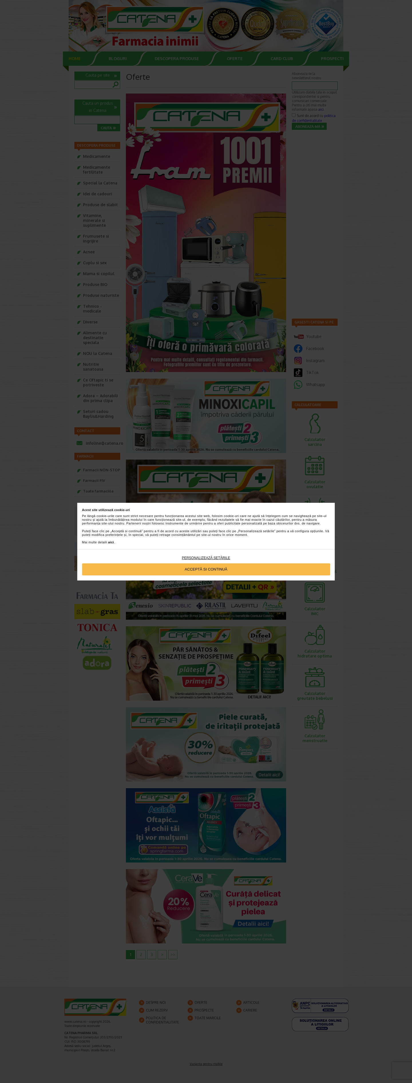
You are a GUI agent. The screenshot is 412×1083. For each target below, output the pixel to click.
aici (111, 542)
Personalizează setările (206, 558)
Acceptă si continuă (206, 569)
